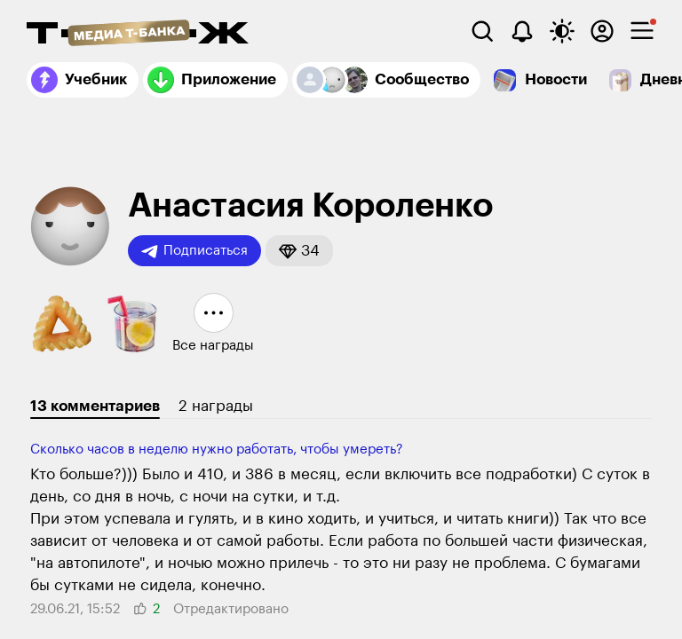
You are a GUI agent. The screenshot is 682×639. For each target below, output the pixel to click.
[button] (299, 250)
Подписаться (194, 251)
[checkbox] (642, 31)
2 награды (215, 406)
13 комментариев (95, 406)
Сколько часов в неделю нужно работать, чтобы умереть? (216, 449)
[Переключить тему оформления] (562, 31)
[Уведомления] (522, 31)
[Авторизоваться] (602, 31)
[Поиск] (482, 31)
